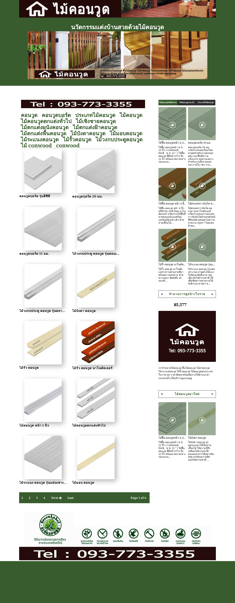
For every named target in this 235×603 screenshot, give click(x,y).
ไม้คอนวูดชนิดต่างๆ (166, 102)
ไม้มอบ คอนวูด (118, 366)
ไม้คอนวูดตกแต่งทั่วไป (48, 121)
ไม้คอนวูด (133, 115)
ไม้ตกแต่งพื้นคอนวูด (45, 133)
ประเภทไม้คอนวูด (97, 115)
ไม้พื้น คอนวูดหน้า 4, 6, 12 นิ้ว (171, 142)
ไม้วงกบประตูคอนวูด (121, 139)
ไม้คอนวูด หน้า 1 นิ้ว (122, 310)
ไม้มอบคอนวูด (128, 133)
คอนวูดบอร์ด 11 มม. (122, 196)
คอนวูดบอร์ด (58, 115)
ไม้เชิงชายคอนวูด (98, 121)
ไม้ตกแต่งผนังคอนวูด (46, 127)
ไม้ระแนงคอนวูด (42, 139)
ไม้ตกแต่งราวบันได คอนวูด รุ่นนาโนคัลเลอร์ (200, 203)
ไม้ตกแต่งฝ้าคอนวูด (97, 127)
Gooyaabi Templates (201, 598)
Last (72, 382)
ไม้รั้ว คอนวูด (31, 310)
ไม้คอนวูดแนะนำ (185, 102)
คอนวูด (31, 115)
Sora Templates (179, 598)
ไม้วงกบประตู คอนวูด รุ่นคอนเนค (45, 253)
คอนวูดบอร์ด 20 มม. (79, 196)
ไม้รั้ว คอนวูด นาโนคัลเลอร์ (84, 310)
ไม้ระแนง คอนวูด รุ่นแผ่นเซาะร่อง (89, 366)
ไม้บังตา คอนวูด (119, 253)
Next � (58, 382)
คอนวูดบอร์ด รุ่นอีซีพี (36, 196)
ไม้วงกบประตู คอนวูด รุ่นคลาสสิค (88, 253)
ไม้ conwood (38, 145)
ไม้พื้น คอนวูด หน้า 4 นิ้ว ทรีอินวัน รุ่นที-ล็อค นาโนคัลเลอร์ (171, 203)
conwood (70, 145)
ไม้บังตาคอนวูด (90, 133)
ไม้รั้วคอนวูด (79, 139)
